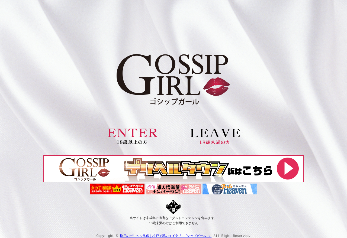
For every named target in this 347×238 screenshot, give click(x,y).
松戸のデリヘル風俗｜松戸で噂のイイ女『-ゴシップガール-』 (165, 234)
